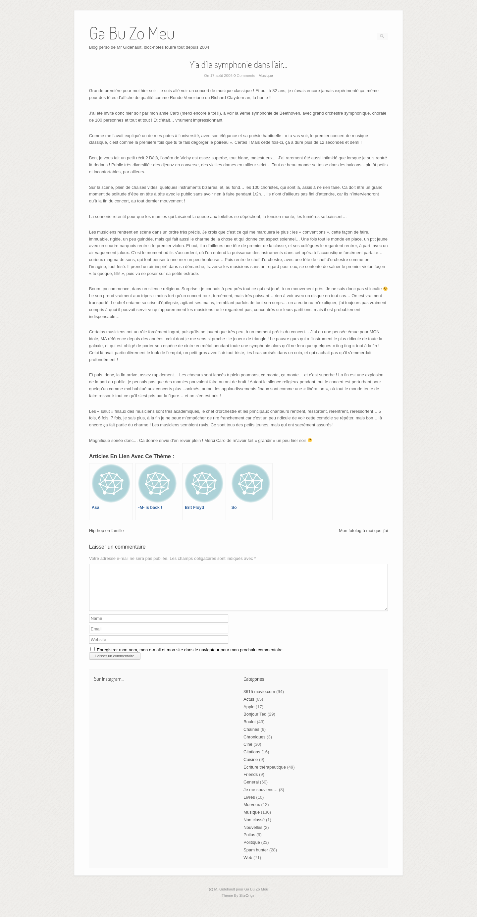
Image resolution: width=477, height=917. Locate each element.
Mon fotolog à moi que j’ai (363, 530)
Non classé (254, 827)
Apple (248, 714)
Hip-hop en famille (106, 530)
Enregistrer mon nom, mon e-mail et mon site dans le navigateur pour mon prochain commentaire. (190, 657)
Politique (251, 850)
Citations (251, 759)
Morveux (251, 812)
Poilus (249, 842)
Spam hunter (255, 857)
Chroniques (254, 744)
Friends (250, 782)
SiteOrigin (247, 903)
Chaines (251, 737)
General (251, 789)
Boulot (249, 729)
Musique (265, 76)
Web (247, 865)
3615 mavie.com (259, 699)
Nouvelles (252, 835)
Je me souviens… (260, 797)
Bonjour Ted (254, 722)
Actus (248, 707)
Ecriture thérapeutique (264, 775)
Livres (249, 805)
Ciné (247, 752)
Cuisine (250, 767)
